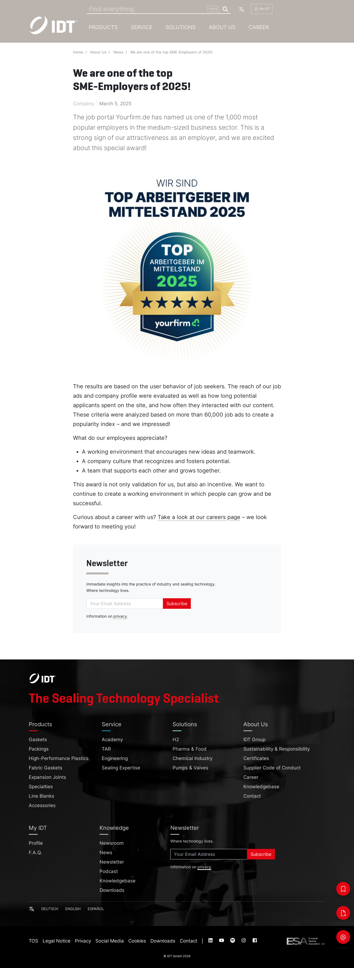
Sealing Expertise (121, 768)
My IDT (262, 9)
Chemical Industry (192, 758)
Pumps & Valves (190, 768)
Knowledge (114, 828)
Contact (252, 796)
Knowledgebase (261, 786)
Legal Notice (57, 941)
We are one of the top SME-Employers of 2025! (171, 52)
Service (141, 27)
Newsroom (112, 843)
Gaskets (38, 739)
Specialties (41, 786)
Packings (39, 749)
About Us (222, 27)
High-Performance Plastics (58, 758)
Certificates (256, 758)
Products (103, 27)
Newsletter (107, 563)
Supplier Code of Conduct (272, 768)
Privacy (83, 941)
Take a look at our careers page (199, 517)
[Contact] (343, 937)
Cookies (137, 941)
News (118, 52)
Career (259, 27)
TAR (106, 749)
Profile (36, 843)
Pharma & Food (190, 749)
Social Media (109, 941)
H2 (176, 739)
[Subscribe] (124, 603)
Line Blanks (41, 796)
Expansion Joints (47, 777)
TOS (33, 941)
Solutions (181, 27)
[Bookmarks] (343, 888)
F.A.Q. (35, 852)
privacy (120, 616)
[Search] (159, 8)
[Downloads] (343, 913)
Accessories (42, 805)
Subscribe (176, 603)
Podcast (109, 871)
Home (78, 52)
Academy (112, 739)
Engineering (115, 758)
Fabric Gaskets (45, 768)
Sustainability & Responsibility (276, 749)
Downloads (112, 890)
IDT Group (254, 739)
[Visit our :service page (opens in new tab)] (211, 941)
